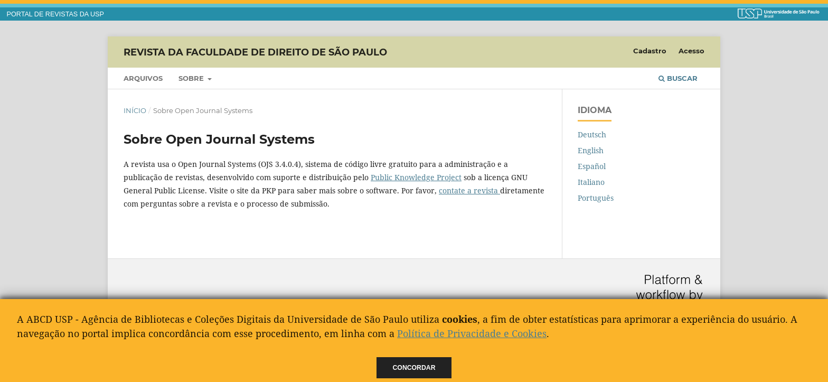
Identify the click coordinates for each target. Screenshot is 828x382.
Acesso (691, 50)
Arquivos (143, 78)
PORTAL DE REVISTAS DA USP (55, 14)
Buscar (678, 78)
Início (135, 110)
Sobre (192, 78)
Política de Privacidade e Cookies (472, 333)
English (591, 150)
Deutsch (592, 134)
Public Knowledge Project (416, 177)
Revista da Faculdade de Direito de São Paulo (255, 52)
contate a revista (469, 190)
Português (596, 198)
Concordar (414, 367)
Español (592, 166)
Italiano (591, 182)
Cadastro (649, 50)
